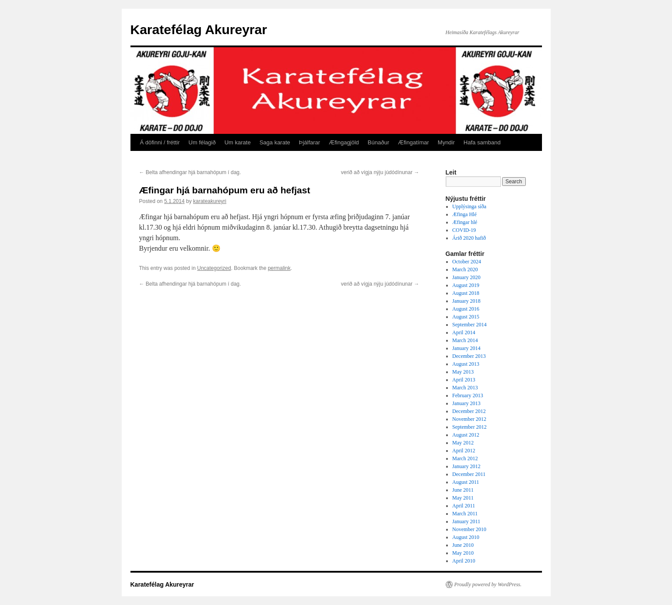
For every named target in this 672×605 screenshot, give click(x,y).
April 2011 (463, 506)
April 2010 (463, 561)
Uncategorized (214, 268)
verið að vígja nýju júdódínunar (380, 172)
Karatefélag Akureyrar (198, 29)
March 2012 (465, 458)
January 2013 (466, 403)
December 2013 (469, 356)
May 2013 (463, 372)
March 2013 (465, 388)
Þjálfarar (309, 142)
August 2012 (465, 435)
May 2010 (463, 553)
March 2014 (465, 340)
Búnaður (378, 142)
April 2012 (463, 451)
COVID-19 (464, 230)
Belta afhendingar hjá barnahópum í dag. (190, 172)
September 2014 (469, 325)
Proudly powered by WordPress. (488, 584)
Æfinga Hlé (464, 214)
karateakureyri (209, 201)
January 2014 (466, 348)
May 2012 (463, 443)
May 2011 (463, 498)
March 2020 (465, 269)
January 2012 (466, 466)
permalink (279, 268)
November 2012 (469, 419)
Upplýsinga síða (469, 206)
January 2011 (466, 521)
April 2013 (463, 380)
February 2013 (467, 395)
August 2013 (465, 364)
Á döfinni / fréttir (160, 142)
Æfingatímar (413, 142)
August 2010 (465, 537)
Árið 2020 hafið (469, 238)
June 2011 (463, 490)
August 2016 (465, 309)
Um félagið (202, 142)
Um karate (238, 142)
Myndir (446, 142)
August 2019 (465, 285)
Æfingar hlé (464, 222)
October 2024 (466, 262)
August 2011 (465, 482)
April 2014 (463, 332)
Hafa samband (482, 142)
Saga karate (275, 142)
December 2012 (469, 411)
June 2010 (463, 545)
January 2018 (466, 301)
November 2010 (469, 529)
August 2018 (465, 293)
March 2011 (465, 514)
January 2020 (466, 277)
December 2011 (469, 474)
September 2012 (469, 427)
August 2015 (465, 317)
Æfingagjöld (344, 142)
